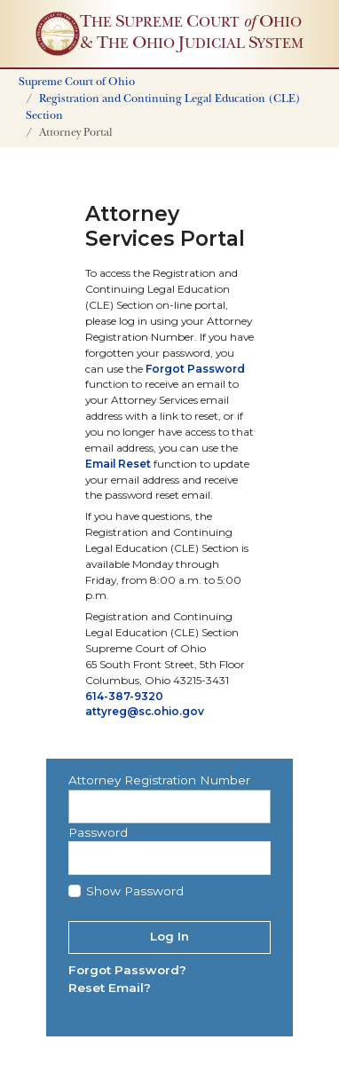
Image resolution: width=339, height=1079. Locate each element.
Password (98, 832)
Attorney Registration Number (159, 780)
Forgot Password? (127, 970)
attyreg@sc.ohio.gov (144, 711)
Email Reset (118, 463)
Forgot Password (195, 368)
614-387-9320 (124, 696)
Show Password (135, 891)
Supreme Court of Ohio (77, 83)
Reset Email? (109, 988)
